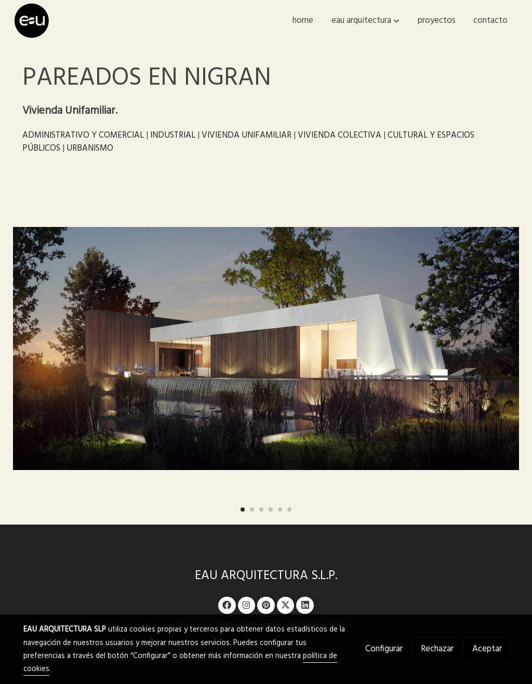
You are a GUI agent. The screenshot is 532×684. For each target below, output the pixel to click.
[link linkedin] (305, 604)
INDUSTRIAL (172, 135)
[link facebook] (227, 604)
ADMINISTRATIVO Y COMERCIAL (83, 135)
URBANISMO (89, 148)
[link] (31, 21)
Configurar (384, 649)
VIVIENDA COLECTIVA (339, 135)
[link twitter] (286, 604)
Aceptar (487, 649)
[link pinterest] (266, 604)
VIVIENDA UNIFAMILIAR (246, 135)
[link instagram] (246, 604)
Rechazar (437, 649)
